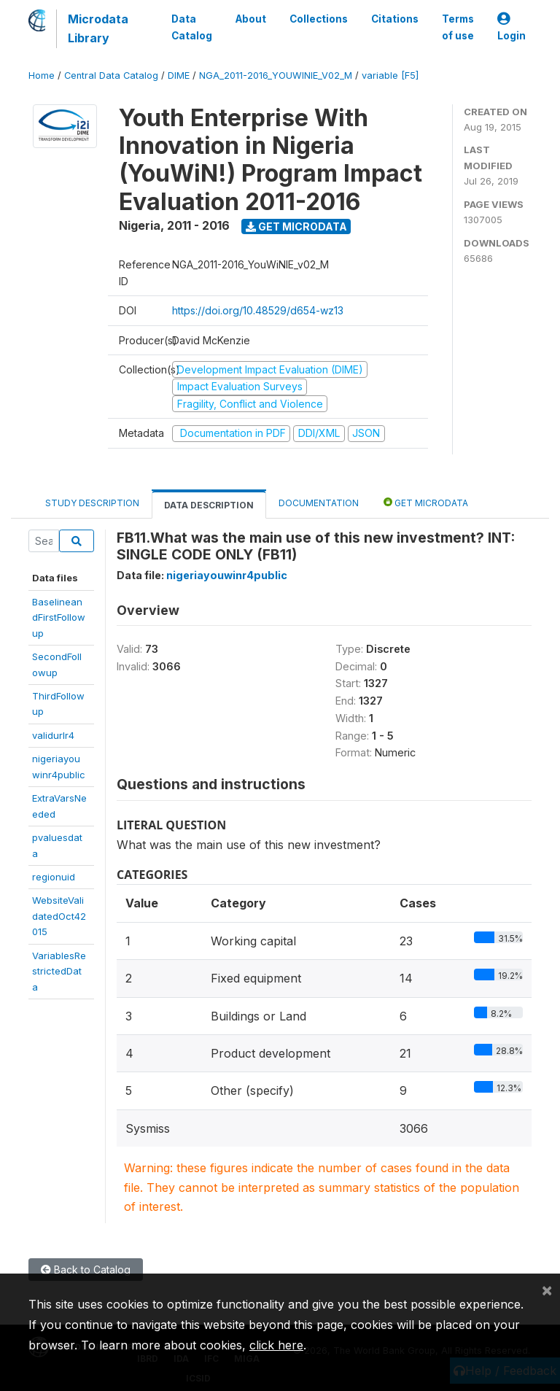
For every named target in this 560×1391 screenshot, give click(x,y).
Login (511, 27)
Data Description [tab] (209, 505)
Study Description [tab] (92, 502)
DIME (179, 75)
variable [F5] (390, 75)
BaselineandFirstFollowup (58, 617)
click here (276, 1345)
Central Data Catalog (111, 75)
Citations (395, 19)
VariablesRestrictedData (59, 971)
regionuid (53, 877)
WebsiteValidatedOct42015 (59, 915)
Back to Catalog (86, 1269)
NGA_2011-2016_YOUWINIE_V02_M (275, 75)
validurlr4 (53, 735)
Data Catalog (191, 27)
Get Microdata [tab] (426, 502)
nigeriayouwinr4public (226, 575)
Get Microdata (296, 226)
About (251, 19)
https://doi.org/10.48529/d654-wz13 (257, 310)
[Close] (547, 1289)
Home (41, 75)
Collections (318, 19)
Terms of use (458, 27)
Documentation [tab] (319, 502)
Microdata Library (98, 28)
